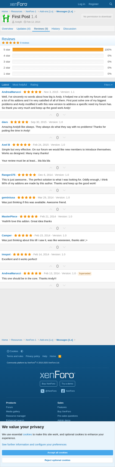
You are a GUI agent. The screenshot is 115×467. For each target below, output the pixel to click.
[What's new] (103, 4)
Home (53, 356)
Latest (5, 84)
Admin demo (64, 420)
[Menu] (5, 4)
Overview (7, 28)
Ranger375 (8, 174)
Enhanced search (15, 420)
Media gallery (13, 411)
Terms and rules (15, 356)
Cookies (12, 351)
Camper (7, 235)
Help (44, 356)
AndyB (18, 22)
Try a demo (67, 383)
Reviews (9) (41, 28)
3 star (7, 61)
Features (62, 407)
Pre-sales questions (68, 416)
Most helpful (20, 84)
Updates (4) (23, 28)
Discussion (69, 28)
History (56, 28)
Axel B (6, 144)
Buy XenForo (48, 383)
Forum (9, 407)
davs (5, 121)
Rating (34, 84)
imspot (6, 254)
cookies (27, 434)
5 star (7, 49)
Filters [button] (107, 84)
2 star (7, 67)
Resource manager (16, 416)
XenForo (68, 391)
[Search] (110, 4)
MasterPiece (9, 216)
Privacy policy (33, 356)
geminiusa (8, 197)
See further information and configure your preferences (34, 444)
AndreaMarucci (11, 91)
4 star (7, 55)
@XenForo (48, 391)
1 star (7, 73)
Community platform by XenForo (33, 363)
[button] (22, 351)
